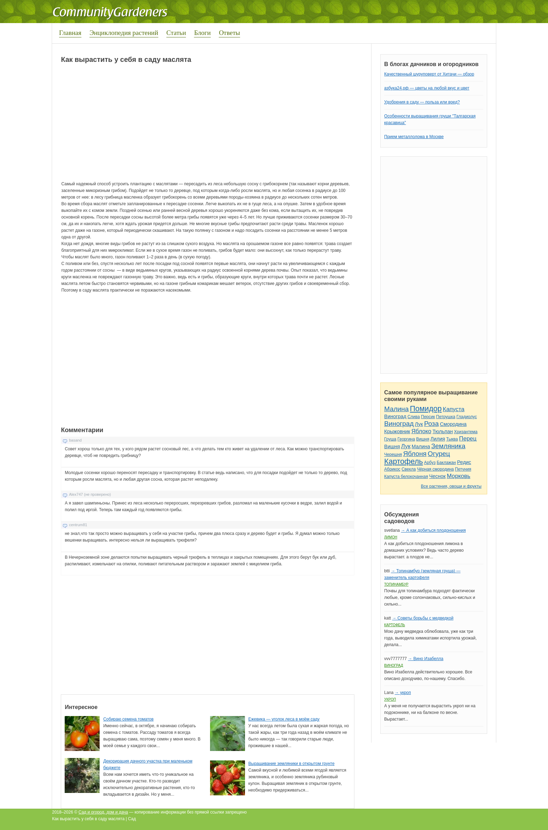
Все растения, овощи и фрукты (451, 486)
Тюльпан (442, 431)
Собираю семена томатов (128, 719)
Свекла (409, 469)
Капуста (453, 409)
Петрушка (445, 416)
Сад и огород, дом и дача (103, 812)
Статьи (176, 32)
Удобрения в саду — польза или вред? (422, 102)
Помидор (426, 408)
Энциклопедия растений (123, 32)
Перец (468, 438)
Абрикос (392, 469)
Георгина (406, 439)
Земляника (448, 446)
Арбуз (429, 462)
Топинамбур (396, 584)
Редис (464, 462)
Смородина (453, 424)
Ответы (229, 32)
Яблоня (414, 453)
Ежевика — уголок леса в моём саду (284, 719)
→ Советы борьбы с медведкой (422, 618)
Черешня (393, 454)
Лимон (390, 537)
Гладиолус (466, 416)
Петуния (463, 469)
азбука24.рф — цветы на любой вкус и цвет (426, 88)
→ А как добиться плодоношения (433, 530)
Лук (419, 424)
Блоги (202, 32)
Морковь (458, 476)
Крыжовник (397, 431)
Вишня (422, 439)
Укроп (390, 699)
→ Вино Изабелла (425, 658)
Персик (428, 416)
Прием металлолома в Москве (414, 136)
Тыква (452, 439)
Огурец (439, 453)
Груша (390, 439)
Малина (396, 409)
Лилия (438, 439)
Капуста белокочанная (406, 476)
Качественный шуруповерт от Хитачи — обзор (429, 74)
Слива (414, 416)
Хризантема (465, 431)
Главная (70, 32)
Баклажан (446, 462)
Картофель (403, 461)
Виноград (395, 416)
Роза (431, 423)
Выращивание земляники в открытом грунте (291, 763)
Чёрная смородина (435, 469)
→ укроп (403, 692)
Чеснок (437, 476)
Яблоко (421, 431)
